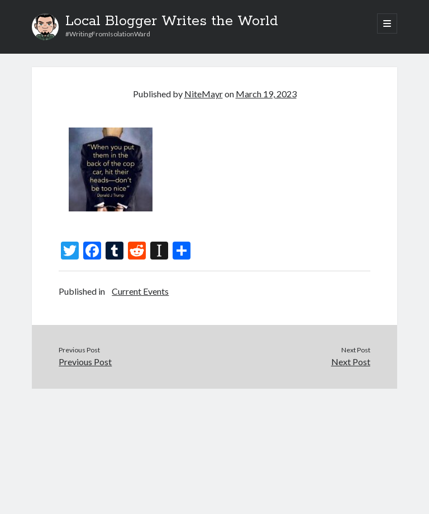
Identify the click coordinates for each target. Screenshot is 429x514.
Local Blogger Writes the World (171, 21)
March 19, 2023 (266, 93)
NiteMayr (203, 93)
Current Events (140, 291)
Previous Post (85, 361)
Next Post (350, 361)
